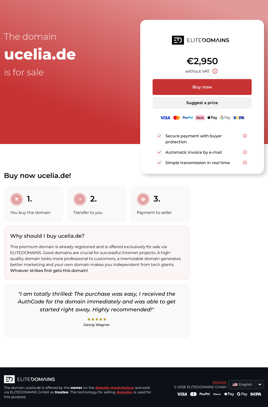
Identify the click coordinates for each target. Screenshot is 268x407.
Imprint (219, 382)
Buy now (202, 87)
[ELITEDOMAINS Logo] (78, 379)
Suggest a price (202, 102)
